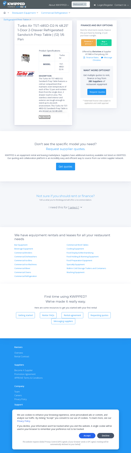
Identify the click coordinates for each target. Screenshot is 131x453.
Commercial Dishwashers (25, 256)
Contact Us (120, 5)
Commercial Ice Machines (25, 264)
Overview (18, 352)
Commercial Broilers (23, 252)
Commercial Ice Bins (23, 260)
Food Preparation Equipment (79, 260)
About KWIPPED (45, 5)
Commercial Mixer (22, 268)
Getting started (25, 315)
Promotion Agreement (25, 373)
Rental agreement (72, 315)
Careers (18, 395)
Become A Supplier (23, 370)
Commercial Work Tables (77, 244)
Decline (105, 435)
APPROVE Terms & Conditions (28, 377)
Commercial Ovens (22, 272)
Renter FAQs (48, 315)
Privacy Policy (23, 421)
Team (17, 391)
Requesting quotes (99, 315)
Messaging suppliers (63, 321)
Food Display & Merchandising (80, 252)
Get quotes (65, 166)
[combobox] (67, 4)
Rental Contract (21, 356)
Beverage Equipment (23, 248)
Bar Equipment (20, 244)
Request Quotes (97, 91)
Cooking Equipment (75, 248)
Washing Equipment (75, 272)
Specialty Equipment (76, 264)
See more (44, 116)
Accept (87, 435)
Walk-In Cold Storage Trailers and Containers (86, 268)
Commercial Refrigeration (25, 276)
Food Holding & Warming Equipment (83, 256)
